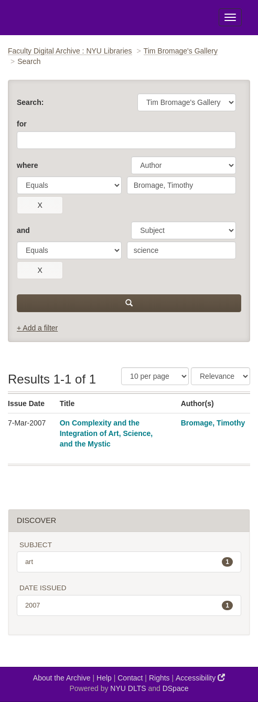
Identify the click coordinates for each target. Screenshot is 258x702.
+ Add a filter (37, 328)
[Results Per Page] (155, 376)
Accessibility (200, 677)
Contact (130, 678)
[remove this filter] (40, 205)
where (27, 165)
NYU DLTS (128, 688)
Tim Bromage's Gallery (181, 51)
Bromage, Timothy (213, 423)
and (23, 230)
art (129, 562)
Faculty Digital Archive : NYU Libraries (70, 51)
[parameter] (183, 165)
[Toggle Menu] (230, 17)
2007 (129, 605)
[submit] (129, 303)
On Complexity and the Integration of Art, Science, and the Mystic (106, 433)
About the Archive (62, 678)
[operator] (69, 185)
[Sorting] (220, 376)
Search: (30, 102)
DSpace (176, 688)
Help (104, 678)
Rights (159, 678)
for (22, 124)
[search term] (181, 185)
